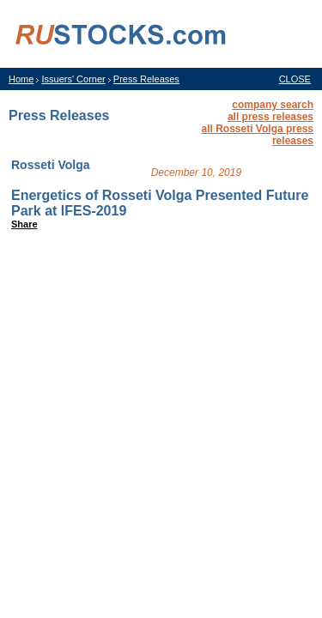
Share (24, 224)
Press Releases (146, 79)
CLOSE (295, 79)
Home (21, 79)
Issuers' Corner (73, 79)
